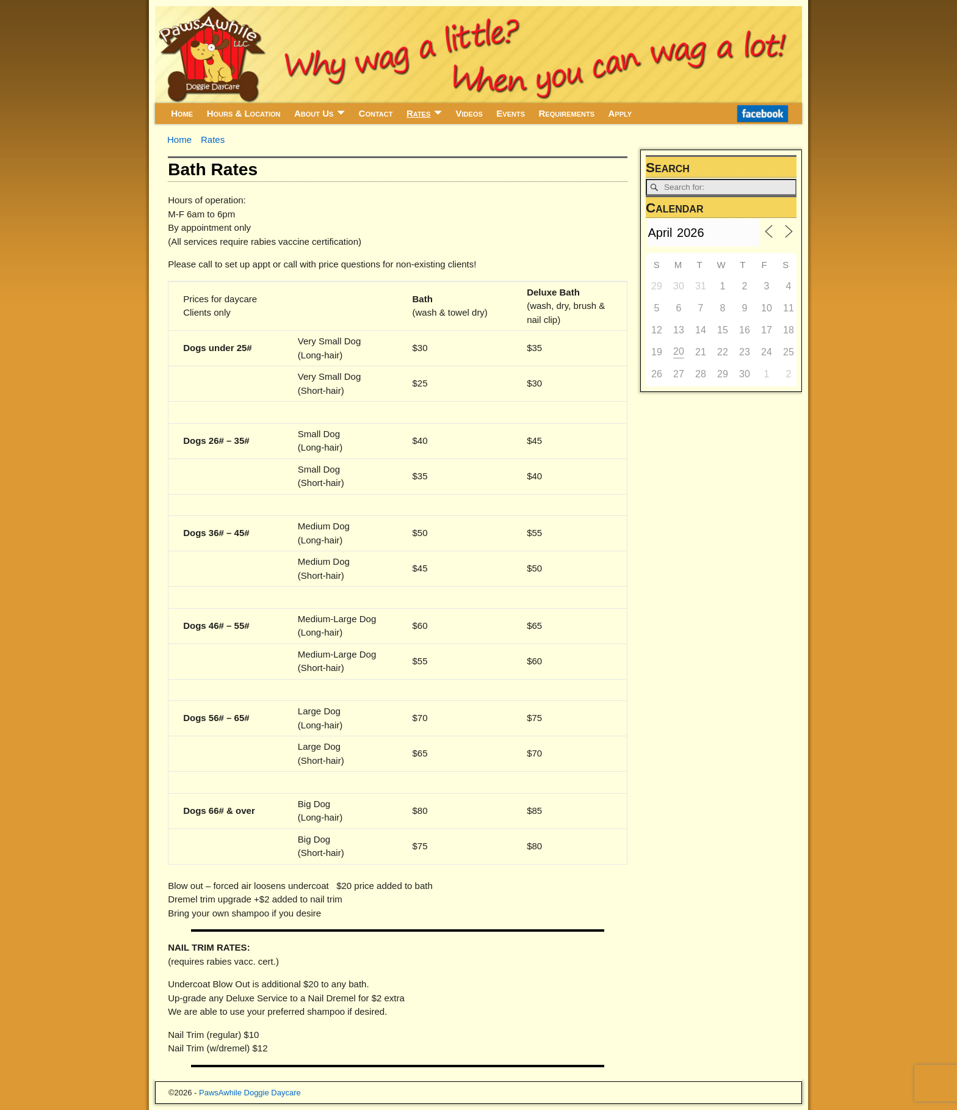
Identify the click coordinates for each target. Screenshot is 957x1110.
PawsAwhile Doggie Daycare (250, 1092)
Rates (418, 113)
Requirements (566, 113)
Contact (376, 113)
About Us (313, 113)
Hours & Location (244, 113)
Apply (620, 113)
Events (510, 113)
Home (182, 113)
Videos (469, 113)
